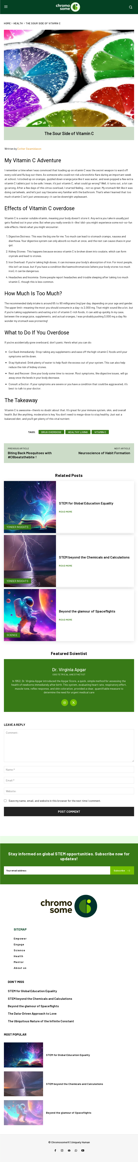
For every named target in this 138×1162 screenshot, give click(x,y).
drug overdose (51, 432)
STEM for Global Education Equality (86, 503)
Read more (65, 511)
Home (7, 23)
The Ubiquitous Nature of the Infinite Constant (41, 1021)
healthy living (78, 432)
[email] (57, 870)
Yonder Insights (17, 527)
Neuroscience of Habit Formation (104, 453)
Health (18, 23)
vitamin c (100, 432)
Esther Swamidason (29, 148)
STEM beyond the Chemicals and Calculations (94, 557)
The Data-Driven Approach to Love (32, 1013)
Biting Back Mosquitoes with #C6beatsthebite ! (30, 455)
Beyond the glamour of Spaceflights (87, 611)
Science (12, 635)
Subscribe (122, 871)
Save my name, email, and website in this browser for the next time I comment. (55, 800)
